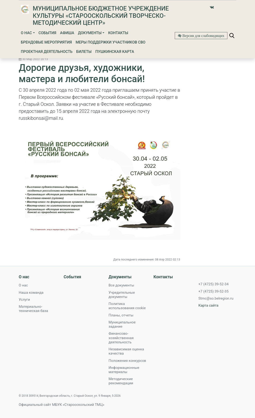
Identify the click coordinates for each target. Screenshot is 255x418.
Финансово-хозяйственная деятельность (121, 337)
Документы (90, 33)
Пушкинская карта (114, 51)
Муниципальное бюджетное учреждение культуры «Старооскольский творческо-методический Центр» (101, 15)
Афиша (67, 33)
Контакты (118, 33)
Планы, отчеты (121, 315)
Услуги (24, 299)
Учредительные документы (122, 294)
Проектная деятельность (47, 51)
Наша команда (31, 292)
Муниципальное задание (122, 324)
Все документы (121, 285)
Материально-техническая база (33, 308)
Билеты (84, 51)
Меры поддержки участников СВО (110, 42)
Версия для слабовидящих (203, 35)
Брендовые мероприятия (46, 42)
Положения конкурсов (127, 361)
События (47, 33)
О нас (26, 33)
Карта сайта (208, 305)
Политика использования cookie (127, 306)
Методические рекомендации (121, 381)
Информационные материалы (124, 370)
